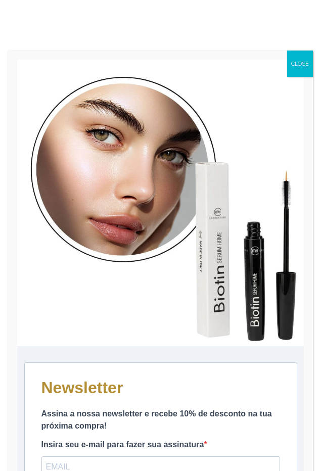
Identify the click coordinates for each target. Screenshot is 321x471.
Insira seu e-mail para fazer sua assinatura (122, 444)
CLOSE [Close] (300, 63)
